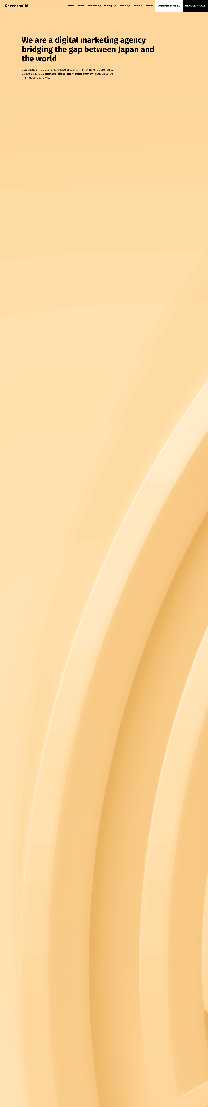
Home (71, 5)
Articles (137, 5)
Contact (149, 5)
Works (80, 5)
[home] (15, 5)
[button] (94, 5)
